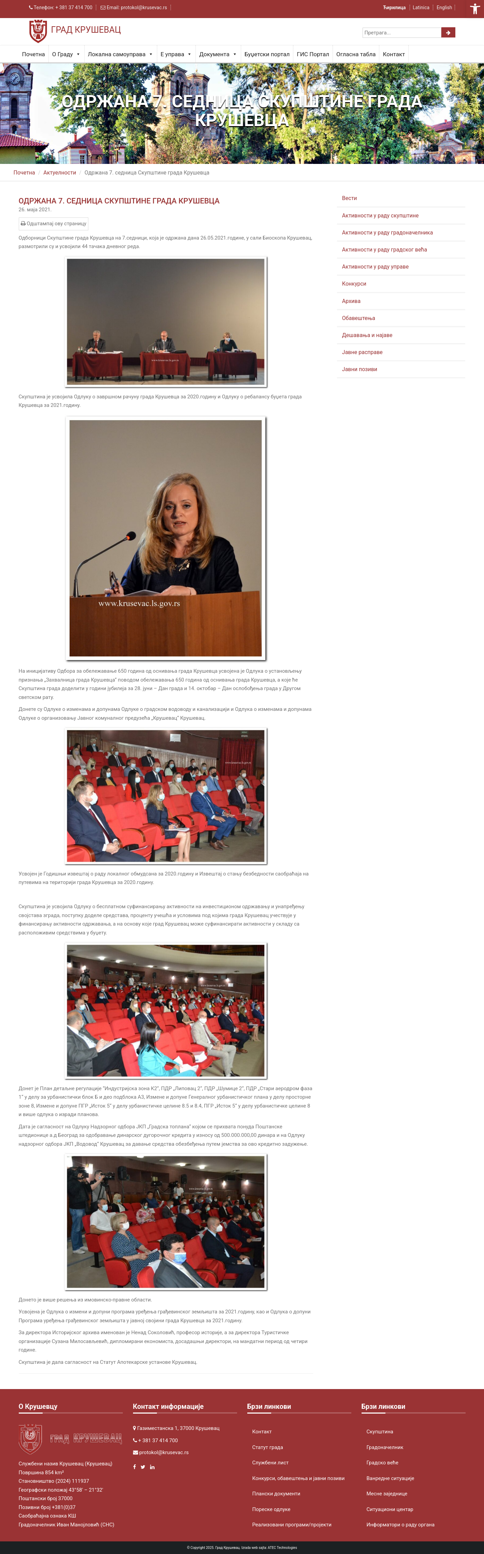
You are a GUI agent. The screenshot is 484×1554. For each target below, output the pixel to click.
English (444, 7)
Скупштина (380, 1432)
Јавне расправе (362, 352)
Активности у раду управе (375, 266)
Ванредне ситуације (390, 1478)
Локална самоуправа (120, 54)
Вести (349, 198)
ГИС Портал (313, 54)
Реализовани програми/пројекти (292, 1525)
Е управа (176, 54)
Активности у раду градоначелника (387, 232)
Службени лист (270, 1463)
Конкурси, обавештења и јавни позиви (298, 1478)
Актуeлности (59, 172)
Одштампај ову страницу (54, 223)
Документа (218, 54)
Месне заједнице (387, 1494)
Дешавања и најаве (367, 335)
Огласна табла (356, 54)
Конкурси (354, 283)
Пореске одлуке (271, 1509)
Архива (351, 301)
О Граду (66, 54)
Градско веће (383, 1463)
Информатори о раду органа (401, 1525)
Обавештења (358, 318)
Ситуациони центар (390, 1509)
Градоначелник (385, 1447)
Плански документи (276, 1494)
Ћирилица (395, 7)
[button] (475, 9)
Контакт (394, 54)
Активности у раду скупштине (380, 215)
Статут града (267, 1447)
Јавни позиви (359, 369)
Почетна (33, 54)
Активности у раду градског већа (384, 249)
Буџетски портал (267, 54)
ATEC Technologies (282, 1548)
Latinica (421, 7)
